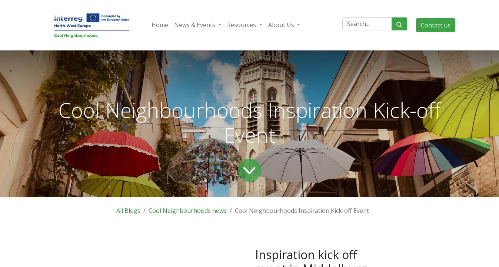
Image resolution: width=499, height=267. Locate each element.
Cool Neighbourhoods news (188, 211)
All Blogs (128, 211)
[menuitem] (160, 24)
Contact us (435, 25)
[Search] (399, 23)
